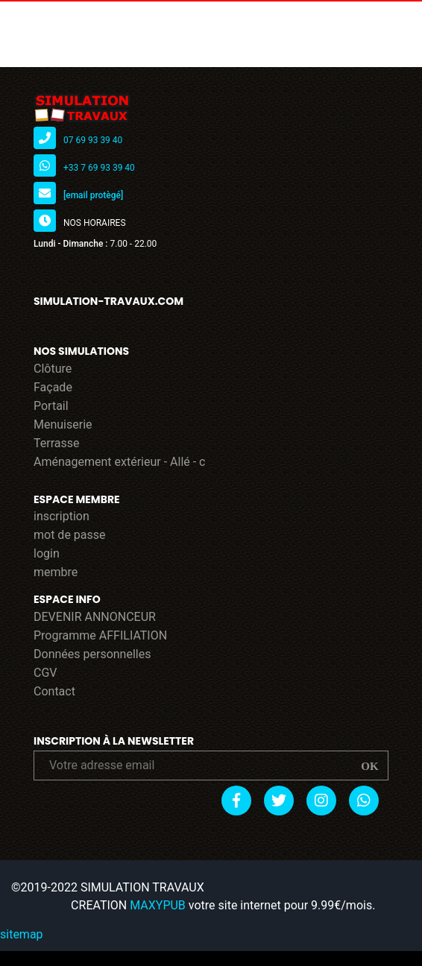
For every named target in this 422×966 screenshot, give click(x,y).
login (47, 553)
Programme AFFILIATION (100, 635)
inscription (61, 516)
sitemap (21, 934)
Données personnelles (92, 654)
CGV (45, 673)
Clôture (53, 369)
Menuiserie (63, 424)
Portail (51, 406)
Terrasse (57, 443)
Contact (54, 691)
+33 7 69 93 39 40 (99, 167)
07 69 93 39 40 (92, 140)
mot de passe (70, 535)
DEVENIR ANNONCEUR (95, 617)
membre (56, 572)
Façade (53, 387)
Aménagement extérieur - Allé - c (120, 462)
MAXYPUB (158, 905)
